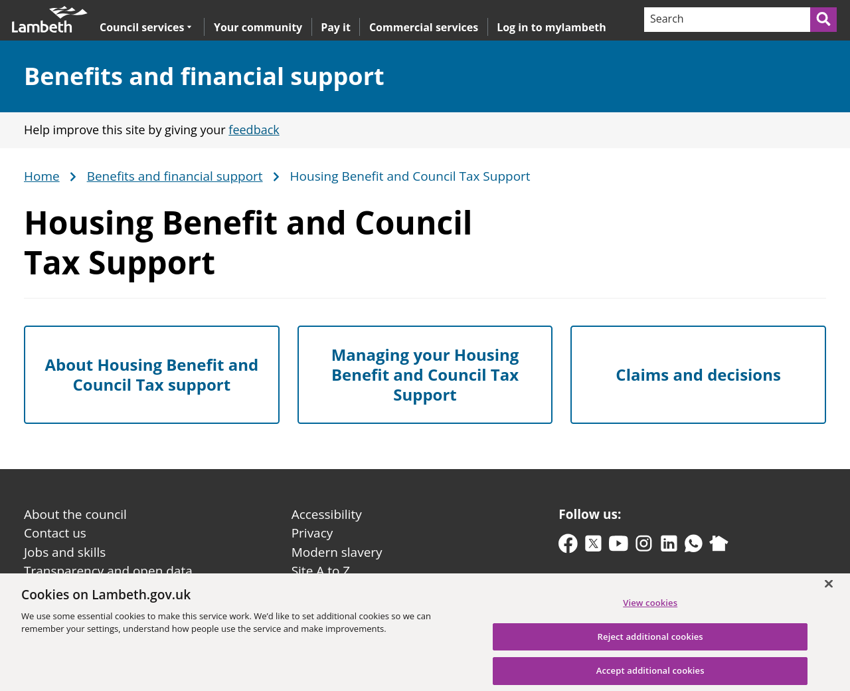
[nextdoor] (718, 546)
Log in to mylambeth (551, 27)
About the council (75, 514)
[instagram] (643, 546)
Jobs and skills (65, 552)
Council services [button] (146, 27)
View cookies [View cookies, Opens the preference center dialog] (650, 607)
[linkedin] (669, 546)
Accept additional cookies (650, 676)
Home (42, 177)
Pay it (336, 27)
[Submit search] (824, 19)
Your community (258, 27)
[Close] (828, 589)
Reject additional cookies (650, 641)
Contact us (55, 533)
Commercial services (423, 27)
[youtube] (618, 546)
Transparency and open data (108, 570)
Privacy (312, 533)
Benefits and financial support (204, 76)
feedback (253, 130)
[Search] (726, 19)
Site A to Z (321, 570)
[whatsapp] (693, 546)
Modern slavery (337, 552)
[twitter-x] (593, 546)
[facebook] (568, 546)
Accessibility (327, 514)
